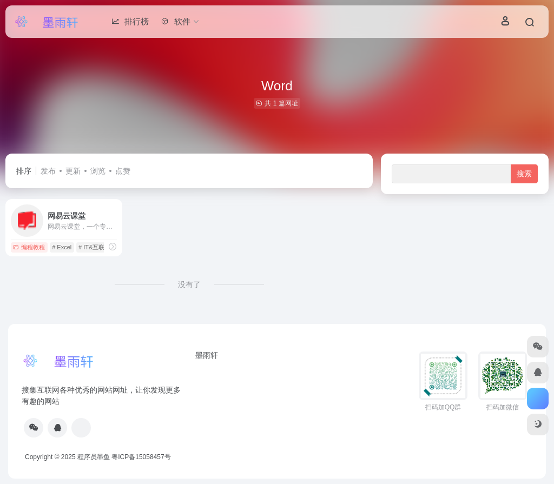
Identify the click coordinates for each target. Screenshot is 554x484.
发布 (48, 171)
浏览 (97, 171)
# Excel (61, 247)
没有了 (189, 284)
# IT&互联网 (94, 247)
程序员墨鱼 (93, 457)
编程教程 (29, 247)
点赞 (122, 171)
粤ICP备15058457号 (140, 457)
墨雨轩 (206, 355)
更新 (73, 171)
